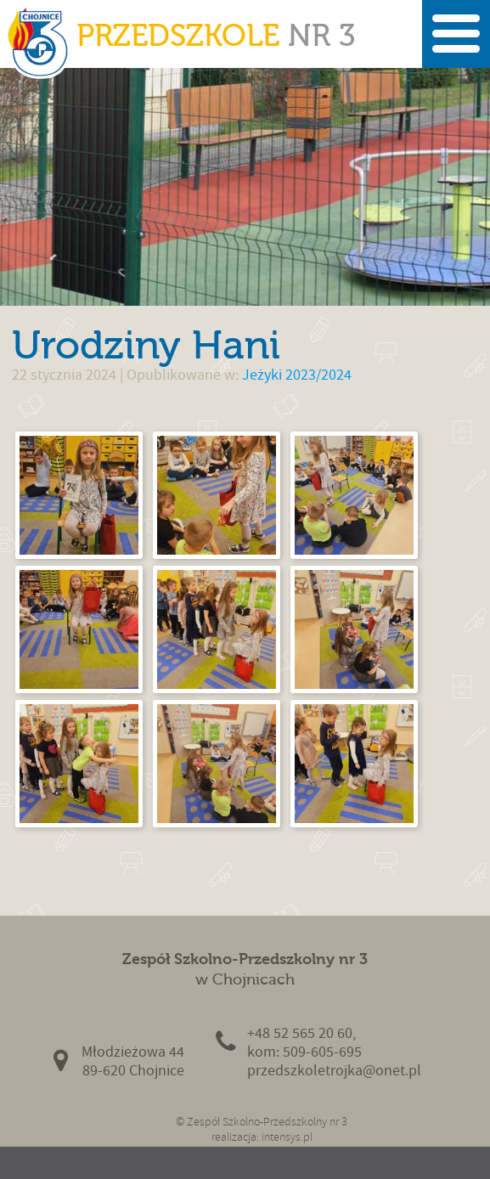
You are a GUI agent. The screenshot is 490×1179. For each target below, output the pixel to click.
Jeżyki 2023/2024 (297, 375)
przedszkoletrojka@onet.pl (334, 1070)
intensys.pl (287, 1137)
